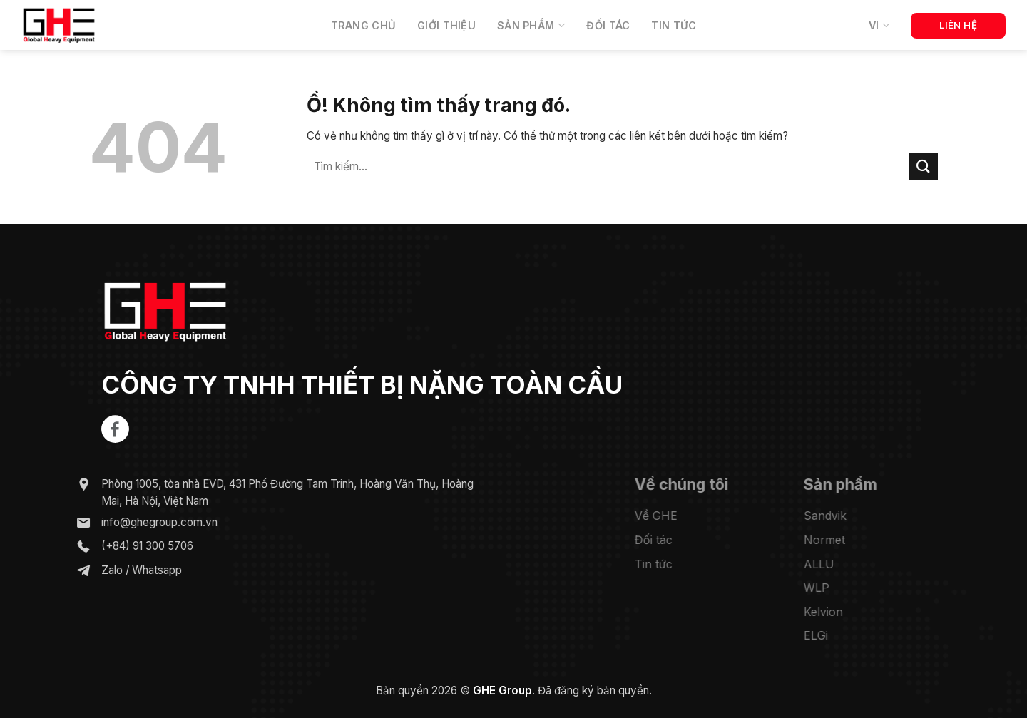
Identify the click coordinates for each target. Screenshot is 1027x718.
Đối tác (608, 25)
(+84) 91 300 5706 (133, 546)
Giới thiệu (446, 25)
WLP (835, 587)
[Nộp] (923, 166)
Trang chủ (364, 25)
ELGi (834, 635)
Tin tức (673, 25)
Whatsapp (143, 570)
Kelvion (842, 611)
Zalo (97, 570)
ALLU (837, 563)
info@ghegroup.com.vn (145, 521)
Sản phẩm (531, 25)
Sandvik (843, 515)
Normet (843, 540)
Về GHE (674, 515)
